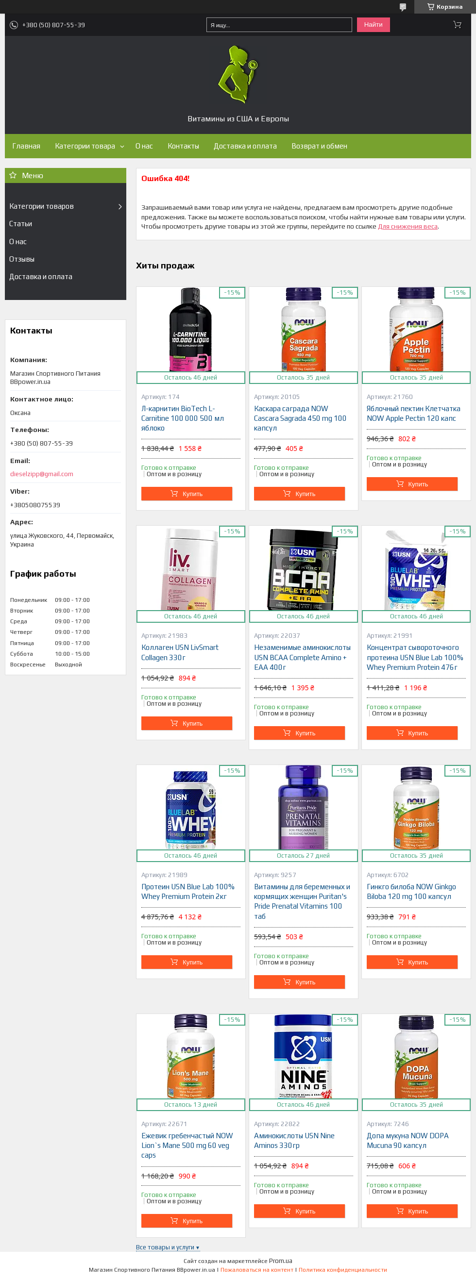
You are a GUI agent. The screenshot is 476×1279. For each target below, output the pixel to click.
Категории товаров (41, 206)
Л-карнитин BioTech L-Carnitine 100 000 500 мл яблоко (182, 418)
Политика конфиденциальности (343, 1269)
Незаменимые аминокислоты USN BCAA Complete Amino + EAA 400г (302, 657)
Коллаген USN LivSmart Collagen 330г (180, 652)
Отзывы (21, 259)
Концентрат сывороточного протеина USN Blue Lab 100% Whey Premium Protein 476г (415, 657)
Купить (193, 494)
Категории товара (85, 146)
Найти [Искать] (373, 24)
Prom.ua (280, 1260)
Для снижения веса (408, 226)
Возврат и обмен (319, 146)
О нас (144, 146)
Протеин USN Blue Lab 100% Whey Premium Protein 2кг (188, 891)
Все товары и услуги (165, 1247)
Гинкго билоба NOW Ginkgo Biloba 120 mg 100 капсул (411, 891)
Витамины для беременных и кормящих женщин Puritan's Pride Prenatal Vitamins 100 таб (302, 901)
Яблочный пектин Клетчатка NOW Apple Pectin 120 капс (413, 413)
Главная (26, 146)
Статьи (20, 223)
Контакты (183, 146)
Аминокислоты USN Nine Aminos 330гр (294, 1140)
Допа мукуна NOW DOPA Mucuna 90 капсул (408, 1140)
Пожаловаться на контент (257, 1269)
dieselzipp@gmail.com (41, 474)
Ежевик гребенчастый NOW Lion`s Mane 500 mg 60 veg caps (187, 1145)
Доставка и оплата (245, 146)
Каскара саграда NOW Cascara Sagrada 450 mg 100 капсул (300, 418)
